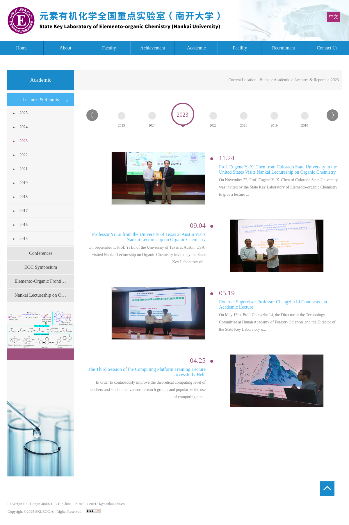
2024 (23, 127)
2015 (23, 238)
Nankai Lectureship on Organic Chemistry (44, 295)
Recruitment (283, 47)
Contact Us (327, 47)
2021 (23, 169)
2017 (23, 211)
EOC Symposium (40, 267)
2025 (23, 113)
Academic (196, 47)
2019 (23, 183)
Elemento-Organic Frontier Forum (44, 281)
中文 (333, 16)
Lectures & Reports (40, 99)
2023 (23, 141)
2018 (23, 197)
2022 (23, 155)
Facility (240, 47)
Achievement (152, 47)
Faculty (109, 47)
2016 (23, 225)
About (65, 47)
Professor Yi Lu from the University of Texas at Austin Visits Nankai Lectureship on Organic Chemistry (149, 237)
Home (21, 47)
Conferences (40, 253)
